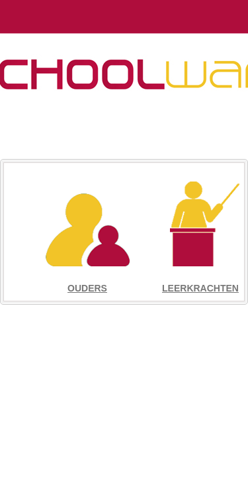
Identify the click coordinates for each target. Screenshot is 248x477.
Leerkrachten (200, 288)
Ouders (87, 288)
